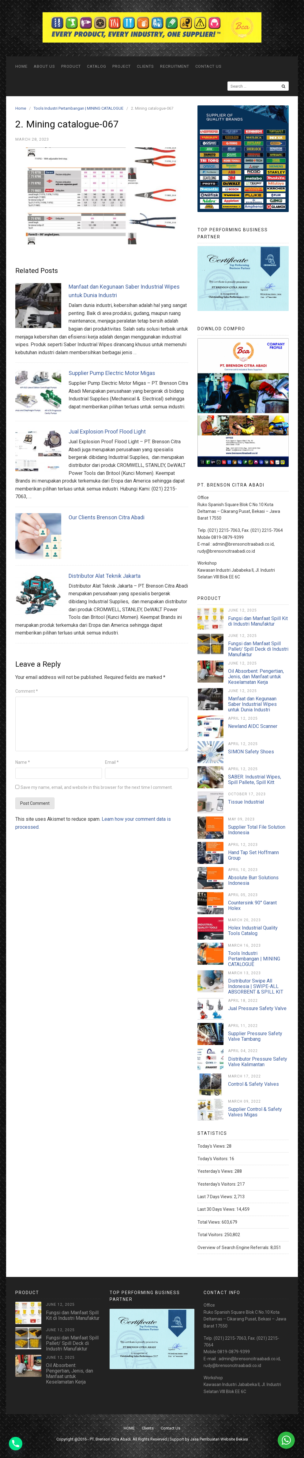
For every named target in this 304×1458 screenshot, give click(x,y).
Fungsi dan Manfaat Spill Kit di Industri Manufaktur (258, 621)
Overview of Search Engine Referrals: (233, 1247)
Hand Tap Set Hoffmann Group (253, 855)
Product (71, 66)
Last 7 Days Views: (215, 1196)
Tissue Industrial (246, 802)
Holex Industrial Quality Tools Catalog (253, 930)
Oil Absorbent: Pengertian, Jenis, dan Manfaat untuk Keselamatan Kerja (256, 676)
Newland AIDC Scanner (252, 726)
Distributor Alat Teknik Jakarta (105, 576)
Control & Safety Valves (253, 1084)
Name (22, 762)
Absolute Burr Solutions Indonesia (253, 880)
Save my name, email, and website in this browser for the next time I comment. (97, 787)
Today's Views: (212, 1146)
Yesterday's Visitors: (217, 1184)
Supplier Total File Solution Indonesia (256, 829)
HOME (21, 66)
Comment (26, 691)
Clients (145, 66)
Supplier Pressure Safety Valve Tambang (255, 1036)
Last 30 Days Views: (216, 1209)
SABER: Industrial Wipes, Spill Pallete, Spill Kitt (254, 779)
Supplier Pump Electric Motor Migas (112, 373)
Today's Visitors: (213, 1158)
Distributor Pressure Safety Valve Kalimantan (257, 1061)
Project (121, 66)
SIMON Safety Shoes (251, 752)
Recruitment (174, 66)
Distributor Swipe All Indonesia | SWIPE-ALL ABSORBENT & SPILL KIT (255, 986)
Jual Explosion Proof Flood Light (107, 431)
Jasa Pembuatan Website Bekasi (219, 1439)
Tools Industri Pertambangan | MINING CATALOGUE (254, 958)
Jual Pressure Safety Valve (257, 1008)
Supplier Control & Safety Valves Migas (255, 1112)
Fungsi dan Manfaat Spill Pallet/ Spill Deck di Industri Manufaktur (258, 649)
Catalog (96, 66)
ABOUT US (44, 66)
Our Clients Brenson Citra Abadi (106, 517)
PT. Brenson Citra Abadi (110, 1439)
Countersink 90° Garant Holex (252, 905)
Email (112, 762)
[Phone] (15, 1443)
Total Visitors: (210, 1234)
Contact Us (208, 66)
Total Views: (209, 1222)
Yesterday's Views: (216, 1171)
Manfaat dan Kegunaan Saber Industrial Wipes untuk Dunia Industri (252, 704)
